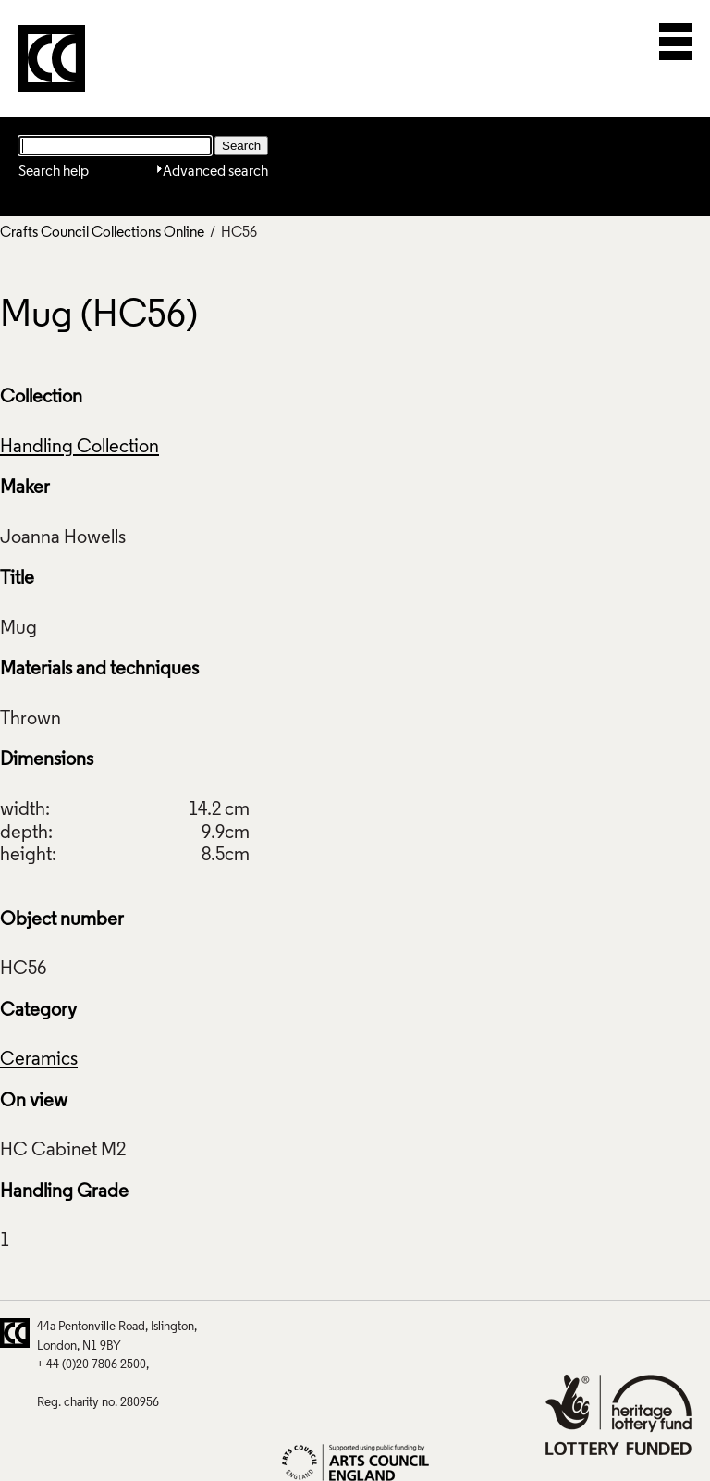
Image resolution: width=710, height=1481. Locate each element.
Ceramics (39, 1060)
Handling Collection (79, 447)
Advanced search (215, 172)
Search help (53, 172)
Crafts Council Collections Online (102, 233)
